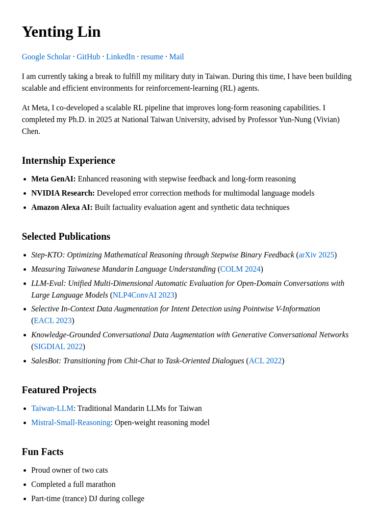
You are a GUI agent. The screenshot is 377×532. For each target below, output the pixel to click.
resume (152, 56)
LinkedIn (120, 56)
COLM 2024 (240, 269)
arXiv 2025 (316, 255)
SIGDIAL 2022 (58, 346)
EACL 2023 (53, 320)
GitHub (88, 56)
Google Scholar (46, 56)
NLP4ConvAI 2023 (144, 295)
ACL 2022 (265, 360)
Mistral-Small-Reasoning (71, 422)
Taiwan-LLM (52, 408)
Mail (176, 56)
